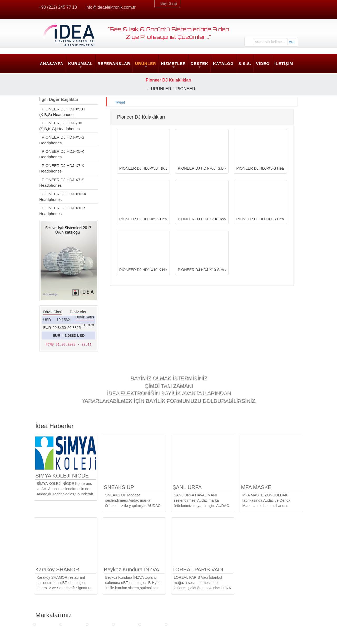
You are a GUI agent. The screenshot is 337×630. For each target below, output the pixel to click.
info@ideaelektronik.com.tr (111, 7)
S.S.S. (245, 63)
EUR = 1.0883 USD (69, 335)
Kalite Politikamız (55, 593)
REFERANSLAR (114, 63)
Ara (292, 42)
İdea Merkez (255, 570)
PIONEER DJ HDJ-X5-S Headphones (62, 140)
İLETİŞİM (283, 63)
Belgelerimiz (51, 580)
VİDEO (263, 63)
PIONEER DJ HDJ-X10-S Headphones (63, 211)
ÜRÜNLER (145, 63)
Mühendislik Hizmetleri (125, 587)
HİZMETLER (173, 63)
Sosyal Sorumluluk (56, 599)
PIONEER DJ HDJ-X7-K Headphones (62, 168)
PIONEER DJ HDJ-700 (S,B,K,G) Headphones (61, 126)
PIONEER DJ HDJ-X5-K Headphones (62, 154)
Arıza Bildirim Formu (190, 587)
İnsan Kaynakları (54, 587)
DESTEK (199, 63)
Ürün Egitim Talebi (189, 580)
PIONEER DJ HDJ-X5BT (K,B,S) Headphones (63, 112)
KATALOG (223, 63)
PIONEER (187, 89)
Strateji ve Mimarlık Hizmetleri (131, 580)
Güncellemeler (185, 593)
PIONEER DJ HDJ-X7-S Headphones (62, 182)
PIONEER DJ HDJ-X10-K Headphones (63, 197)
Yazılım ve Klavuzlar (190, 599)
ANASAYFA (51, 63)
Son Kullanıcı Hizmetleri (126, 593)
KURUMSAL (80, 63)
